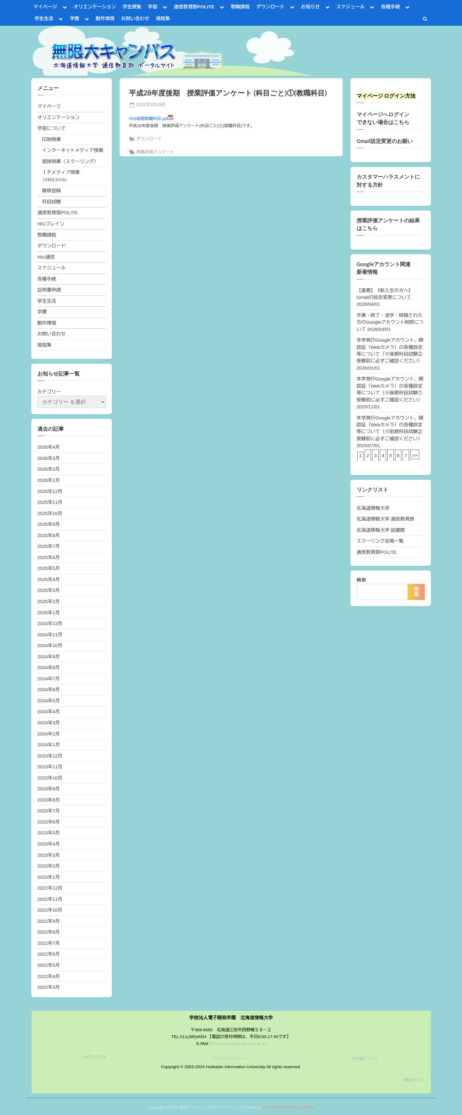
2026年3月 (48, 458)
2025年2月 (48, 601)
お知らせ (310, 6)
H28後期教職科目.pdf (151, 118)
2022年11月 (50, 899)
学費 (74, 18)
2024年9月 (48, 656)
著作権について (365, 1058)
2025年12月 (50, 491)
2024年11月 (50, 634)
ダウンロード (270, 6)
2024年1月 (48, 744)
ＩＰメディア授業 (61, 172)
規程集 (163, 18)
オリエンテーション (94, 6)
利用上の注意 (95, 1057)
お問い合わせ (135, 18)
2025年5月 (48, 568)
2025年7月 (48, 546)
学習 (152, 6)
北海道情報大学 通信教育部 (385, 519)
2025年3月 (48, 590)
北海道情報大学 (373, 508)
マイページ (45, 6)
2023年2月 (48, 865)
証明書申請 (49, 289)
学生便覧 (131, 6)
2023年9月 (48, 788)
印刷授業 (51, 139)
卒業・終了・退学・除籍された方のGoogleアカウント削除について (390, 322)
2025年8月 (48, 535)
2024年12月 (50, 623)
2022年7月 (48, 943)
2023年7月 (48, 810)
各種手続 (390, 6)
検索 (361, 580)
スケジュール (350, 6)
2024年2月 (48, 733)
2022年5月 (48, 965)
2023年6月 (48, 821)
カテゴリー (49, 391)
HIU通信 (46, 257)
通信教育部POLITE (194, 6)
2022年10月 (50, 910)
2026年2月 (48, 469)
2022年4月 (48, 976)
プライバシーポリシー (229, 1058)
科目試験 (51, 201)
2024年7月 (48, 678)
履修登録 (51, 190)
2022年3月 (48, 987)
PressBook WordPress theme (289, 1107)
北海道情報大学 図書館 (381, 530)
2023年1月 (48, 877)
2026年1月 (48, 480)
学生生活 (43, 18)
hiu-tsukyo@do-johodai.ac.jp (239, 1043)
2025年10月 (50, 513)
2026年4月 (48, 447)
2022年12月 (50, 888)
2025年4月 (48, 579)
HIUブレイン (50, 223)
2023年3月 (48, 855)
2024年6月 (48, 689)
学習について (51, 128)
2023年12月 (50, 755)
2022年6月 (48, 954)
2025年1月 (48, 612)
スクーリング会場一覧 (380, 541)
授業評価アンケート (155, 152)
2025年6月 (48, 557)
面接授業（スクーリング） (70, 161)
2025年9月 (48, 524)
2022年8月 (48, 932)
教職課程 (240, 6)
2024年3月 (48, 722)
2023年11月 (50, 766)
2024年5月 (48, 700)
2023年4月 (48, 843)
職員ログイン (416, 1080)
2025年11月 (50, 502)
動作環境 (105, 18)
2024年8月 (48, 667)
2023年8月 (48, 799)
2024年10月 (50, 645)
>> (415, 455)
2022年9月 (48, 921)
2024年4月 (48, 711)
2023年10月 (50, 777)
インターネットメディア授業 (72, 150)
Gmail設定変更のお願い (385, 141)
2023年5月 (48, 832)
